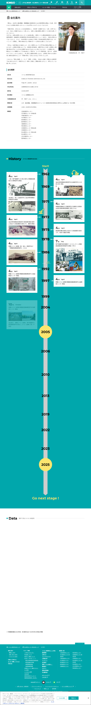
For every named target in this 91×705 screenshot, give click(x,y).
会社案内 (67, 3)
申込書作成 (44, 672)
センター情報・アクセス (49, 7)
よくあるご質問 (28, 672)
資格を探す (18, 7)
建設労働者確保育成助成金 (32, 660)
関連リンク (46, 688)
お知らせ (44, 654)
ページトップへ (80, 643)
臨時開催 (44, 652)
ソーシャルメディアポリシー (52, 686)
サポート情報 (77, 7)
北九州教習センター (77, 666)
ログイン (76, 3)
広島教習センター (77, 658)
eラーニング (62, 3)
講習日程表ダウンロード (30, 676)
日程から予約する (32, 7)
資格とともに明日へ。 (47, 664)
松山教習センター (77, 664)
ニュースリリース (46, 656)
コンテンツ (44, 660)
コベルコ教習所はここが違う (49, 650)
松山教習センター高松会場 (40, 2)
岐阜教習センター (64, 664)
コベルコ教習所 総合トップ (14, 11)
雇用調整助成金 (29, 664)
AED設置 (26, 674)
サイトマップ (37, 688)
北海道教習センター (65, 652)
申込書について (28, 654)
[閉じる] (88, 698)
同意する (73, 698)
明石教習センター (77, 652)
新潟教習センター (64, 662)
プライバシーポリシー (36, 686)
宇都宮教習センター (65, 658)
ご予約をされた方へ (29, 652)
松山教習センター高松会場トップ (31, 11)
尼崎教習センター (64, 666)
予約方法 (64, 7)
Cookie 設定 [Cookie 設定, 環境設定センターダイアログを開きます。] (62, 698)
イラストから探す (13, 656)
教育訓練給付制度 (30, 662)
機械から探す (12, 652)
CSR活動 (44, 677)
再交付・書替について (29, 656)
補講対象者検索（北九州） (30, 677)
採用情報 (71, 3)
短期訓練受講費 (29, 666)
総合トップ (51, 3)
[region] (45, 698)
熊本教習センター (77, 668)
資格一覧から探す (13, 654)
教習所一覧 (57, 3)
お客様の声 (44, 658)
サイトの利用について (67, 686)
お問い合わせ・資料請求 (22, 686)
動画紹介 (44, 666)
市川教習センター (64, 660)
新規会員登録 (45, 670)
